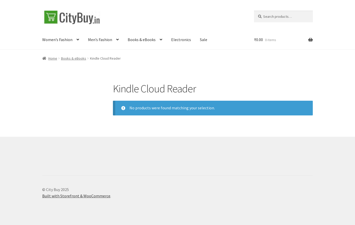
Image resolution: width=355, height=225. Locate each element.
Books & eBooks (142, 39)
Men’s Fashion (100, 39)
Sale (203, 39)
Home (52, 58)
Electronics (181, 39)
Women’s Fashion (57, 39)
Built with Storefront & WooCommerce (76, 195)
